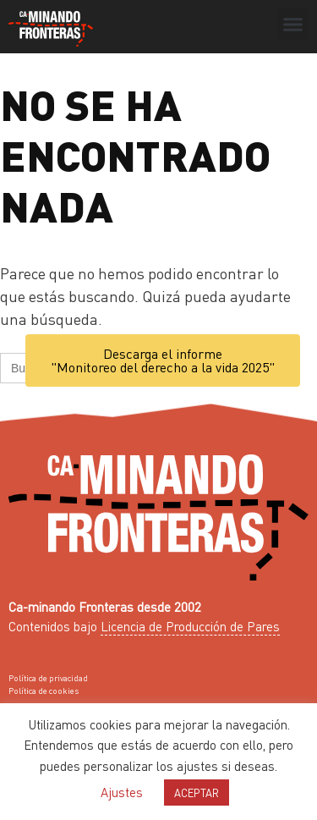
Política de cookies (43, 690)
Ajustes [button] (122, 792)
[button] (293, 24)
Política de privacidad (48, 678)
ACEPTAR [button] (196, 792)
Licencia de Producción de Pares (190, 626)
